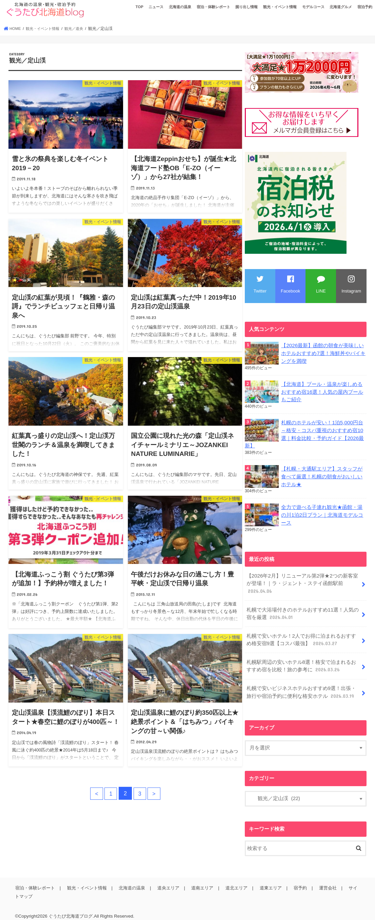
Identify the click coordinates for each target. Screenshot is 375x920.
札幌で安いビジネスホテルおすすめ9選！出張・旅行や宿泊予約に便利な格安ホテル (301, 686)
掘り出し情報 (246, 7)
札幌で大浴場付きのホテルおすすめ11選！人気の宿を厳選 (302, 609)
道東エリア (267, 881)
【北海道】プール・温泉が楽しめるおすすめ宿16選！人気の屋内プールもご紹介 (322, 391)
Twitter (260, 284)
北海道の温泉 (180, 7)
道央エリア (166, 881)
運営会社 (323, 881)
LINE (321, 284)
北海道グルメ (341, 7)
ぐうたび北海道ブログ (70, 909)
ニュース (156, 7)
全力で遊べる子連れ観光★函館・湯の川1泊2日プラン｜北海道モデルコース (322, 512)
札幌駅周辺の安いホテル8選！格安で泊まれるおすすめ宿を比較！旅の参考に (301, 660)
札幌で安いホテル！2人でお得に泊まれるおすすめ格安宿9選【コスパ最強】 (301, 635)
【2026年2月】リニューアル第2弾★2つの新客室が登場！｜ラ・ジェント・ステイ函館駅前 (301, 580)
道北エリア (233, 881)
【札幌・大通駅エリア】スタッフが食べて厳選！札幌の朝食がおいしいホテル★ (321, 474)
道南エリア (200, 881)
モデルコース (313, 7)
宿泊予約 (364, 7)
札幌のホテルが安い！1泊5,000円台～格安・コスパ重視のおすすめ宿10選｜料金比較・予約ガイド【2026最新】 (304, 433)
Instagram (351, 284)
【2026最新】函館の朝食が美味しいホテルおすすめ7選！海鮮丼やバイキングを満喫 (323, 353)
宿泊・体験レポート (213, 7)
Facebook (290, 284)
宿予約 (296, 881)
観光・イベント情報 (280, 7)
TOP (139, 7)
